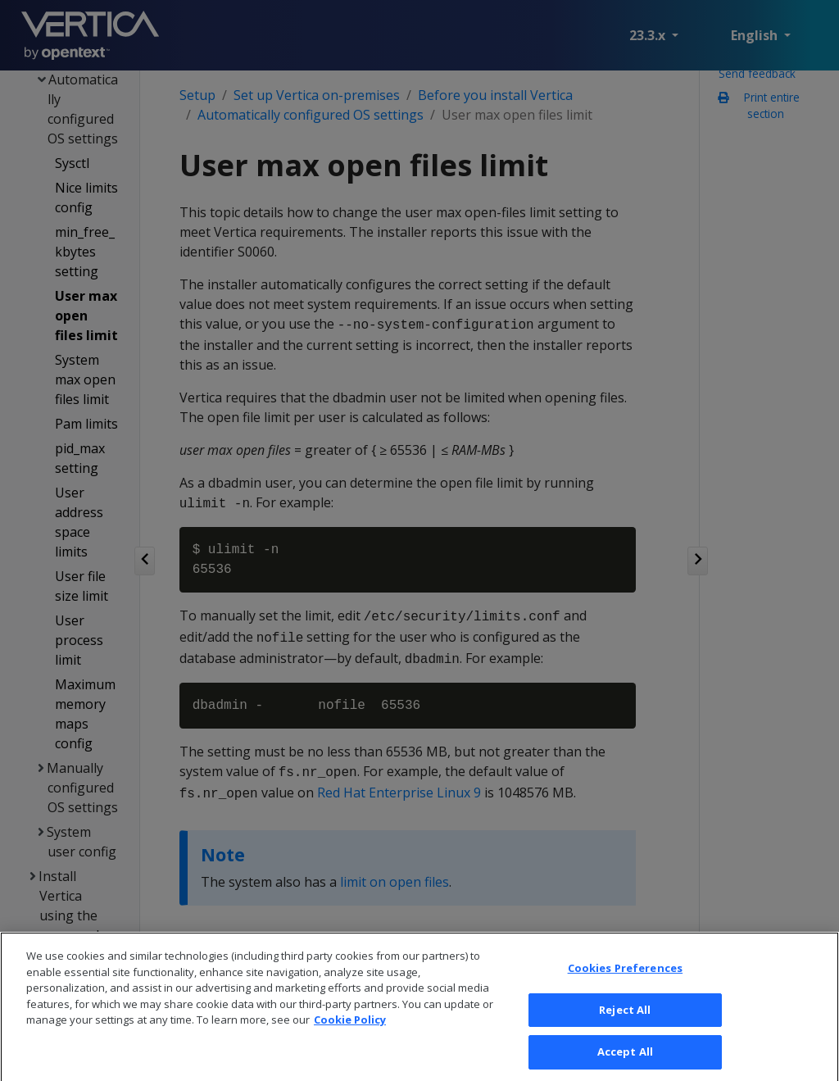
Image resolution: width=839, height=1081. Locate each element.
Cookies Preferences (625, 983)
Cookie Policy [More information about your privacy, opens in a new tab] (350, 1035)
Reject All (625, 1024)
